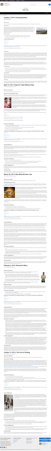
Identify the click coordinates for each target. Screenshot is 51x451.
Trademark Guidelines (38, 449)
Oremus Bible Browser (12, 45)
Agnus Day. (21, 48)
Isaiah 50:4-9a (6, 132)
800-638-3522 (31, 441)
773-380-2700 (30, 442)
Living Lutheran (6, 0)
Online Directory (15, 441)
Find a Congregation (16, 439)
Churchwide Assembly (12, 0)
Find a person (15, 440)
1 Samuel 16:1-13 (6, 211)
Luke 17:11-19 (6, 385)
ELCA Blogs (1, 15)
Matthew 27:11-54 (6, 137)
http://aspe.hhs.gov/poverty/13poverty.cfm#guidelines (30, 366)
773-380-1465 (29, 443)
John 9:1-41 (5, 214)
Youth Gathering (18, 0)
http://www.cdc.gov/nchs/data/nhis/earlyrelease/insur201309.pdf (12, 366)
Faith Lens (5, 15)
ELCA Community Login (45, 440)
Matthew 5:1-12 (6, 299)
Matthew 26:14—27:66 (7, 135)
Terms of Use (32, 449)
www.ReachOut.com (6, 115)
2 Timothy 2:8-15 (6, 42)
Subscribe (45, 438)
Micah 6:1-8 (5, 296)
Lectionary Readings (17, 46)
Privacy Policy (28, 449)
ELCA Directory (22, 0)
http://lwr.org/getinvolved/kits (29, 427)
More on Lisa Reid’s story (7, 203)
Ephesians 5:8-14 (6, 213)
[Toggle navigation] (47, 13)
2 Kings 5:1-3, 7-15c (6, 40)
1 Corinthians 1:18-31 (7, 298)
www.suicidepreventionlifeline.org (18, 118)
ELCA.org (2, 0)
